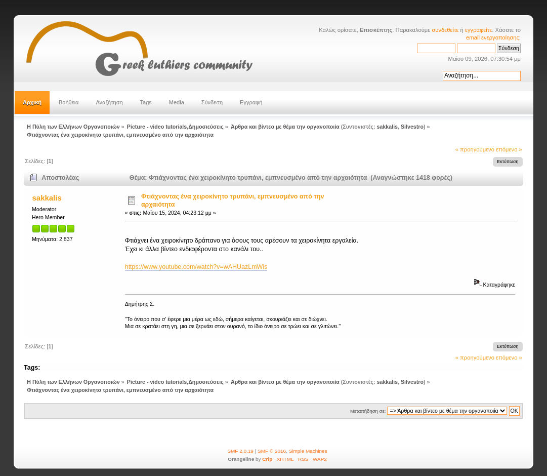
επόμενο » (509, 149)
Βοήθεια (68, 102)
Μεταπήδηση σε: (368, 411)
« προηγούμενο (474, 149)
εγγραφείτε (478, 30)
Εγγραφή (251, 102)
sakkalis (387, 127)
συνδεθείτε (445, 30)
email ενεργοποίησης (492, 37)
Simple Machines (308, 451)
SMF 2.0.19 (240, 451)
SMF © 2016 (272, 451)
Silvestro (412, 127)
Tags (146, 102)
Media (176, 102)
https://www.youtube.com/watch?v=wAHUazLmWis (196, 266)
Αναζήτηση (109, 102)
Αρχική (32, 102)
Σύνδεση (212, 102)
